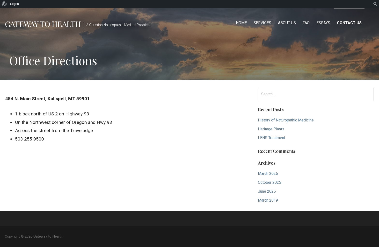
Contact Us (349, 23)
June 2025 (267, 191)
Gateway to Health (43, 24)
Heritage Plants (271, 129)
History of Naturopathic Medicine (286, 120)
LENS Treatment (271, 137)
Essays (323, 23)
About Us (287, 23)
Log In (14, 4)
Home (241, 23)
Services (262, 23)
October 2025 (269, 182)
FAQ (306, 23)
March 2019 (268, 200)
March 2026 (268, 173)
